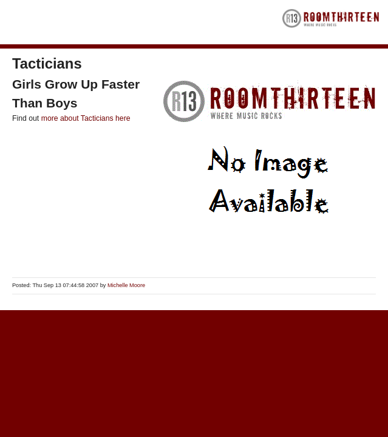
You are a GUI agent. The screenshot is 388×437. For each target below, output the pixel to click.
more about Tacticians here (86, 118)
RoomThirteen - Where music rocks (330, 22)
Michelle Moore (126, 285)
